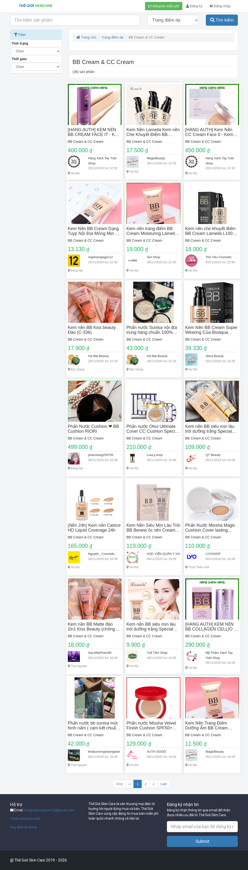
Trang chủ (86, 37)
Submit (202, 841)
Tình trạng (20, 43)
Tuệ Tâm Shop (157, 652)
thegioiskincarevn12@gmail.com (49, 810)
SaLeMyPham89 (99, 652)
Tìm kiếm (222, 20)
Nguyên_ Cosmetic (101, 554)
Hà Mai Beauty (98, 356)
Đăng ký (194, 6)
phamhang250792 (101, 455)
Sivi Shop (153, 257)
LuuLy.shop (155, 455)
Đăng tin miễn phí (163, 6)
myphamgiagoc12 (100, 257)
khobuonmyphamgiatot (104, 751)
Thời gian (19, 59)
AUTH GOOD (156, 751)
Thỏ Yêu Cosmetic (219, 257)
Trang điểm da (113, 37)
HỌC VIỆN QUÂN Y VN (163, 554)
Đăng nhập (220, 6)
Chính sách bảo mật (25, 819)
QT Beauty (213, 455)
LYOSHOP (213, 554)
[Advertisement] (36, 148)
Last (164, 784)
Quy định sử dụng (23, 827)
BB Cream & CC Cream (86, 142)
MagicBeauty (156, 158)
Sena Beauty (215, 356)
